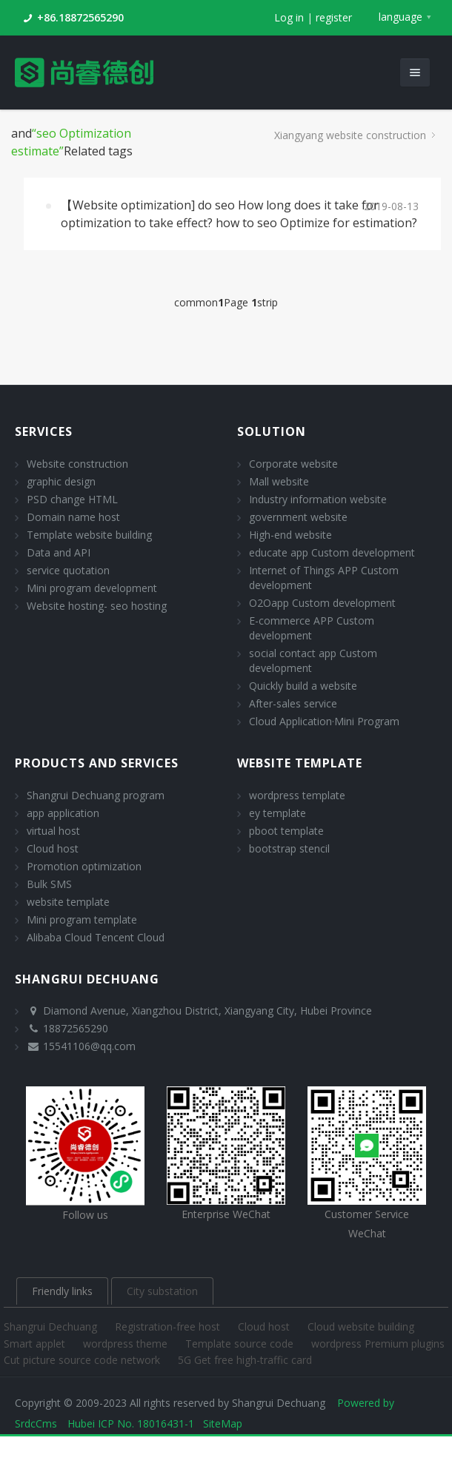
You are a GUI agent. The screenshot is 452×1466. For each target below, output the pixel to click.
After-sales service (293, 703)
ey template (277, 813)
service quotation (68, 570)
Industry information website (318, 499)
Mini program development (92, 588)
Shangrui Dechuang (52, 1326)
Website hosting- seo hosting (97, 606)
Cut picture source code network (83, 1360)
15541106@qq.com (89, 1046)
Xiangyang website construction (350, 135)
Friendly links (62, 1291)
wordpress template (297, 795)
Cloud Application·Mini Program (324, 721)
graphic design (61, 481)
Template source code (240, 1343)
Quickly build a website (303, 686)
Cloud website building (361, 1326)
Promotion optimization (84, 866)
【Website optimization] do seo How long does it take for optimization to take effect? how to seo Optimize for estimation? (239, 214)
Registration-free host (169, 1326)
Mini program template (82, 919)
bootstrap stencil (289, 848)
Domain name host (73, 517)
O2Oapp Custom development (322, 603)
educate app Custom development (332, 552)
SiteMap (222, 1423)
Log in (289, 17)
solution (271, 431)
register (334, 17)
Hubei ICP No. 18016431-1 (130, 1423)
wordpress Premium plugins (378, 1343)
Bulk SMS (49, 884)
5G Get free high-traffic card (245, 1360)
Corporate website (293, 464)
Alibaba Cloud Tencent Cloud (95, 937)
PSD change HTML (72, 499)
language (400, 17)
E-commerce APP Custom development (311, 627)
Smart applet (36, 1343)
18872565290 (75, 1028)
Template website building (89, 535)
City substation (162, 1291)
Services (44, 431)
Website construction (77, 464)
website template (68, 902)
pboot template (286, 831)
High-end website (290, 535)
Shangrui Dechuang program (95, 795)
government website (298, 517)
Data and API (58, 552)
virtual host (53, 831)
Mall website (279, 481)
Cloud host (53, 848)
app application (63, 813)
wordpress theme (126, 1343)
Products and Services (97, 763)
